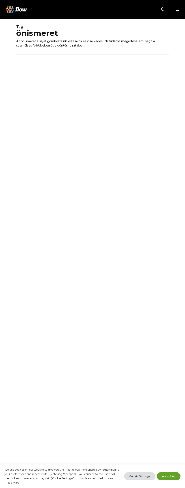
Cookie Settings (139, 476)
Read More (12, 482)
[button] (178, 9)
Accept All (168, 476)
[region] (92, 476)
